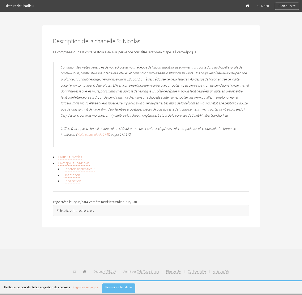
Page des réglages (85, 287)
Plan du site (287, 6)
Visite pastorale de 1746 (93, 134)
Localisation (72, 181)
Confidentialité (197, 271)
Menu (265, 6)
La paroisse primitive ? (79, 169)
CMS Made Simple (148, 271)
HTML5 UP (109, 271)
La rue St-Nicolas (70, 157)
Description (72, 175)
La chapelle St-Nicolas (73, 163)
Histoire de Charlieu (19, 6)
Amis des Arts (221, 271)
